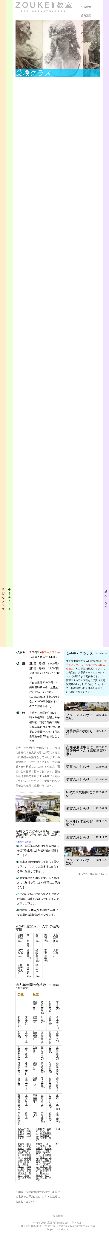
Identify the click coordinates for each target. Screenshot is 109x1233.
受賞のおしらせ (78, 767)
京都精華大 (50, 1037)
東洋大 (39, 1175)
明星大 (39, 1144)
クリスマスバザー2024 (79, 861)
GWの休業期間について (80, 794)
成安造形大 (20, 953)
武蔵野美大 (42, 1006)
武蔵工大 (50, 1020)
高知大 (45, 938)
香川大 (37, 938)
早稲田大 (35, 1114)
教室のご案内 (89, 32)
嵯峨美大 (28, 954)
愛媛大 (21, 1131)
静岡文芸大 (20, 938)
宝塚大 (35, 1048)
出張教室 (86, 6)
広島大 (26, 1115)
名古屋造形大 (35, 1034)
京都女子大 (57, 1117)
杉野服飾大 (42, 1136)
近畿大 (50, 1049)
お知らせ (86, 24)
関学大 (43, 1157)
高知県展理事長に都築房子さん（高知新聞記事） (86, 750)
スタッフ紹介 (89, 41)
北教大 (25, 1164)
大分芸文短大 (55, 938)
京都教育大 (19, 1052)
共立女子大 (45, 1178)
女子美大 (57, 1005)
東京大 (21, 1144)
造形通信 (86, 15)
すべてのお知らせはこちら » (92, 874)
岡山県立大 (28, 941)
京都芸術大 (45, 955)
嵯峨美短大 (37, 955)
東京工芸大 (35, 1019)
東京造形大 (35, 1004)
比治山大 (44, 1173)
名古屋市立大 (24, 1172)
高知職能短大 (19, 1101)
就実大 (43, 1166)
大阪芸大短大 (20, 968)
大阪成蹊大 (42, 1117)
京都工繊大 (26, 1052)
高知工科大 (23, 1129)
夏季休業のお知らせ (79, 732)
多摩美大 (50, 1005)
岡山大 (21, 1166)
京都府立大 (26, 1100)
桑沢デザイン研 (57, 1102)
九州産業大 (50, 1067)
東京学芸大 (19, 1021)
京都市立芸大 (26, 1084)
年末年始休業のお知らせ (79, 822)
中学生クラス (49, 652)
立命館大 (40, 1129)
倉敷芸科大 (57, 1052)
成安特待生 (42, 1067)
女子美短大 (42, 1082)
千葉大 (19, 1034)
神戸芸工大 (37, 970)
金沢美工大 (26, 1037)
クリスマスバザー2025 (79, 716)
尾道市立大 (26, 1067)
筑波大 (26, 1019)
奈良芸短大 (28, 970)
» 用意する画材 (23, 842)
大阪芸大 (55, 951)
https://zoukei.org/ (57, 1229)
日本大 (42, 1019)
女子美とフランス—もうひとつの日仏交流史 (86, 664)
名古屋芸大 (57, 1021)
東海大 (43, 1146)
